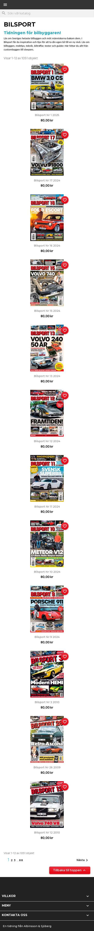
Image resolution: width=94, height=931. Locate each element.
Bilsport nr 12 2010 (47, 832)
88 (21, 860)
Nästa (83, 860)
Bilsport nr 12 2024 (47, 441)
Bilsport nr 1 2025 (47, 115)
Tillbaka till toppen (70, 870)
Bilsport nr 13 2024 (47, 376)
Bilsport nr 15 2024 (47, 311)
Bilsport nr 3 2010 (47, 702)
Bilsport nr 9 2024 (47, 637)
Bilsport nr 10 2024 (47, 571)
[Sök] (47, 13)
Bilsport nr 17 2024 (47, 180)
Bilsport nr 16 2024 (47, 245)
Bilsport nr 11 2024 (47, 506)
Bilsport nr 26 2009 (47, 767)
